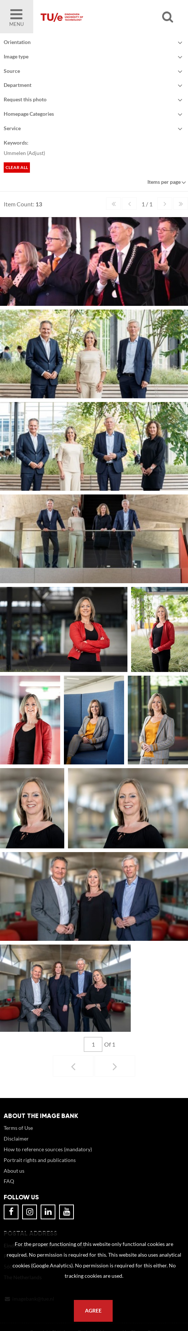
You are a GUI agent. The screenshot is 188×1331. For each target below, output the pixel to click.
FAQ (9, 1188)
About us (14, 1178)
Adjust (36, 153)
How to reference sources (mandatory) (48, 1156)
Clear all (17, 167)
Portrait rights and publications (40, 1167)
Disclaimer (16, 1146)
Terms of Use (18, 1135)
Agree (93, 1311)
